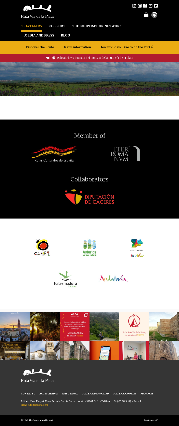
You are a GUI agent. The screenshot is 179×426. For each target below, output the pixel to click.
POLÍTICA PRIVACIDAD (95, 393)
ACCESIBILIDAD (48, 393)
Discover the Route (40, 47)
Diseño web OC (151, 420)
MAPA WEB (147, 393)
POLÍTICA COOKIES (125, 393)
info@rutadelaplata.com (34, 404)
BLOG (65, 35)
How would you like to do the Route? (126, 47)
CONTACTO (28, 393)
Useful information (77, 47)
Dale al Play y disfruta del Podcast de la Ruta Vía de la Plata (95, 58)
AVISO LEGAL (70, 393)
